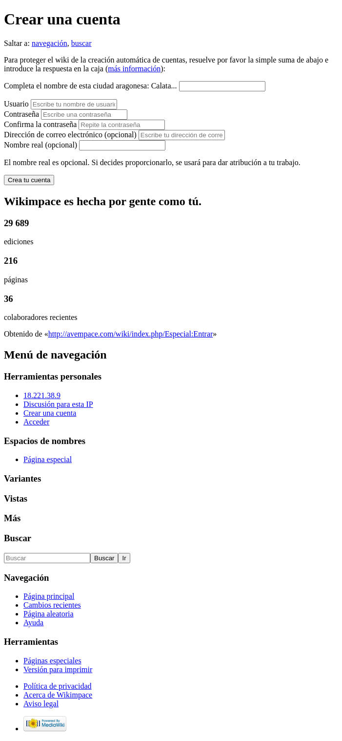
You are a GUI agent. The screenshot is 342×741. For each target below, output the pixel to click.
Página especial (47, 459)
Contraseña (21, 114)
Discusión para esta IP (58, 404)
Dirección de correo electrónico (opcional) (71, 134)
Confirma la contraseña (40, 124)
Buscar (17, 538)
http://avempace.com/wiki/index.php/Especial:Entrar (130, 334)
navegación (49, 43)
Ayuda (33, 622)
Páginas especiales (52, 660)
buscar (81, 43)
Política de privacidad (57, 686)
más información (134, 68)
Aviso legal (41, 703)
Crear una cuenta (49, 413)
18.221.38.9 (41, 395)
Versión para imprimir (57, 669)
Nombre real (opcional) (40, 145)
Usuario (17, 104)
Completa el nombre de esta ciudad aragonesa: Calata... (90, 86)
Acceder (36, 422)
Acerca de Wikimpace (57, 695)
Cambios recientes (52, 605)
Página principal (48, 596)
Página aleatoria (48, 614)
